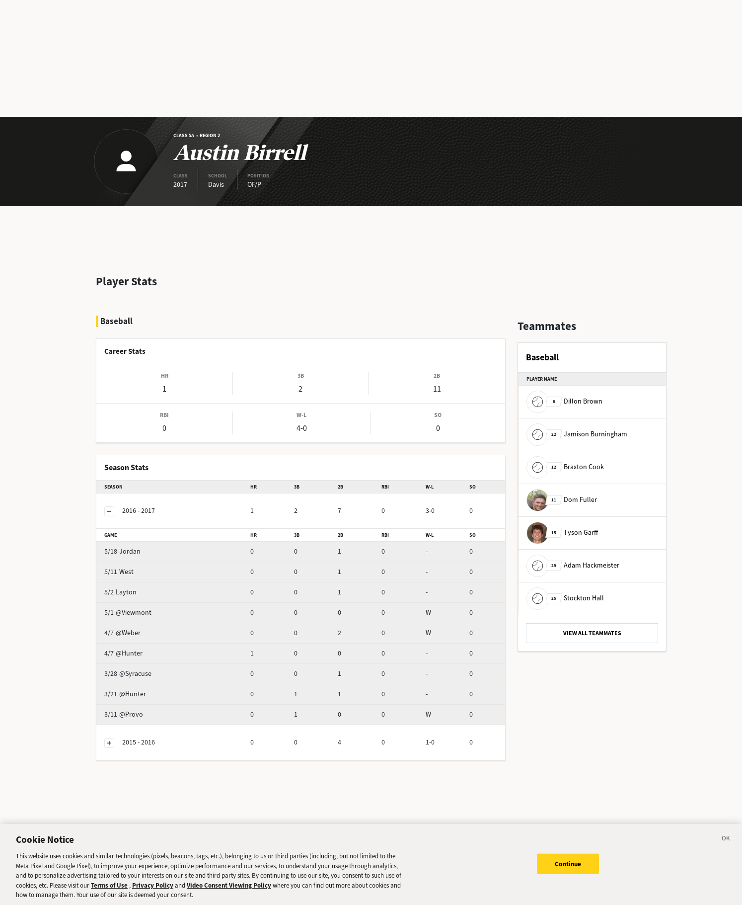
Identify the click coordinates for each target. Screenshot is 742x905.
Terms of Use (109, 898)
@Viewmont (147, 586)
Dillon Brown (564, 401)
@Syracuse (145, 647)
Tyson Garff (562, 532)
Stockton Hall (565, 598)
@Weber (141, 606)
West (136, 545)
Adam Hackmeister (572, 565)
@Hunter (142, 627)
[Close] (726, 853)
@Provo (141, 688)
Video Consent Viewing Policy (229, 898)
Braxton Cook (565, 467)
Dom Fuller (561, 499)
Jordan (139, 525)
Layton (139, 566)
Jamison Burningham (576, 434)
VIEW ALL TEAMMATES (592, 633)
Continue (568, 877)
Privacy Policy (152, 898)
